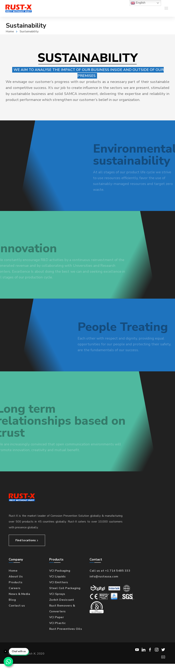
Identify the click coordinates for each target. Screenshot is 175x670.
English (138, 3)
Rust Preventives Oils (65, 629)
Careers (15, 588)
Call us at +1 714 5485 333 (110, 571)
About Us (16, 577)
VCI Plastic (57, 623)
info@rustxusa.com (104, 577)
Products (15, 582)
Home (10, 31)
